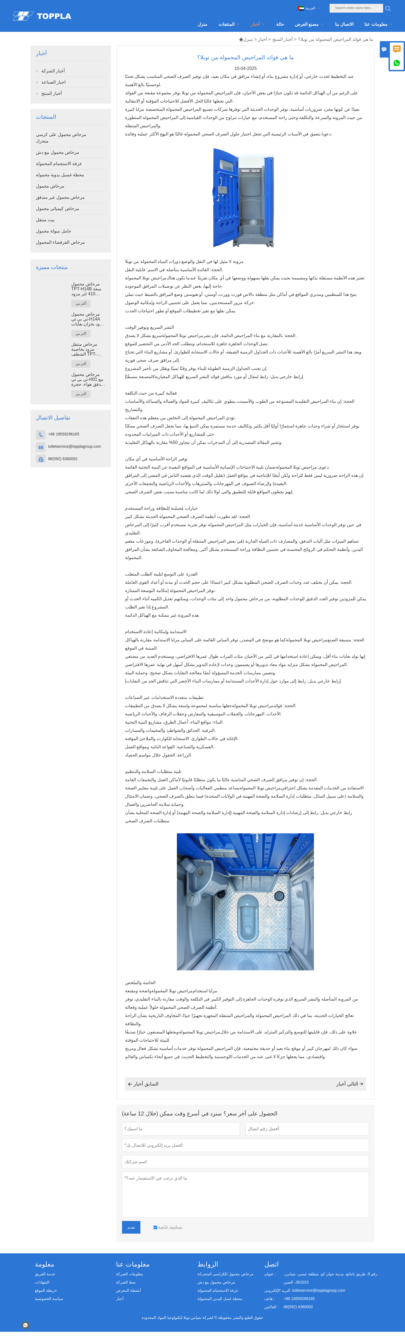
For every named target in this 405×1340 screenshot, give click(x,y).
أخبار (262, 39)
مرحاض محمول (50, 186)
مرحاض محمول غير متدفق (60, 197)
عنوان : (270, 1274)
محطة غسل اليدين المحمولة (219, 1298)
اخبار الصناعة (53, 82)
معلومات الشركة (129, 1274)
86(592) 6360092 (63, 459)
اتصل (271, 1264)
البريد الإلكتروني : (278, 1290)
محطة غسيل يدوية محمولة (60, 174)
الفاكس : (271, 1307)
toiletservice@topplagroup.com (74, 446)
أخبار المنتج (282, 39)
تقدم (131, 1227)
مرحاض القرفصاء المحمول (60, 242)
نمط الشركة (126, 1282)
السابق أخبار (143, 1084)
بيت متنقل (45, 219)
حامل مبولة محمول (53, 231)
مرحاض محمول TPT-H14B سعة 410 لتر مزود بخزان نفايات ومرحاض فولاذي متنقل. (86, 289)
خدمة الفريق (45, 1274)
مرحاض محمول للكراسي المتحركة (225, 1274)
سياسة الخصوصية (49, 1298)
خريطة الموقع (46, 1290)
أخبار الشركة (53, 71)
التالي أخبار (349, 1084)
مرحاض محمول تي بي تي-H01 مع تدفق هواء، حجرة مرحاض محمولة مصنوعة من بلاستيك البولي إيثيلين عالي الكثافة (87, 379)
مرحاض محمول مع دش (57, 152)
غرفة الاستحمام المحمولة (59, 163)
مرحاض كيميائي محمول (57, 208)
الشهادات (42, 1282)
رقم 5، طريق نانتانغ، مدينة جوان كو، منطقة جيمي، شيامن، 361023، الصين (330, 1278)
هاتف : (269, 1298)
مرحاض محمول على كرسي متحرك (61, 137)
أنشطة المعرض (128, 1290)
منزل (246, 39)
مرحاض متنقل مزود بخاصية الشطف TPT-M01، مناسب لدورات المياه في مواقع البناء (87, 349)
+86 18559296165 (63, 434)
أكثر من (81, 303)
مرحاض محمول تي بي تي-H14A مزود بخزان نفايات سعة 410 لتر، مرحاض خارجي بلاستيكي (88, 319)
